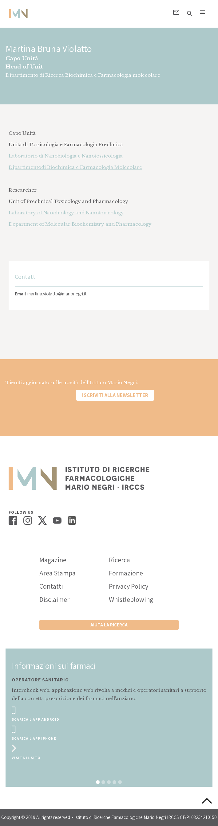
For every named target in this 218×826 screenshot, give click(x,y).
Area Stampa (57, 573)
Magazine (52, 559)
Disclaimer (54, 599)
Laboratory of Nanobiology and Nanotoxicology (66, 213)
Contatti (51, 586)
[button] (202, 12)
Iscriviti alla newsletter (115, 395)
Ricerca (119, 559)
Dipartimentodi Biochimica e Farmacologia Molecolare (75, 167)
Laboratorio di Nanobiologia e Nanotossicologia (66, 156)
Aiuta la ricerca (109, 625)
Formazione (126, 573)
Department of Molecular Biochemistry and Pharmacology (80, 224)
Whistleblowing (131, 599)
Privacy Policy (128, 586)
